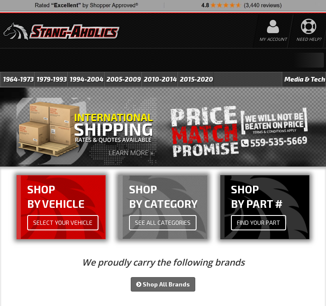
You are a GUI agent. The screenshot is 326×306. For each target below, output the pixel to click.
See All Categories (163, 223)
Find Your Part (258, 223)
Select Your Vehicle (63, 223)
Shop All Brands (163, 284)
